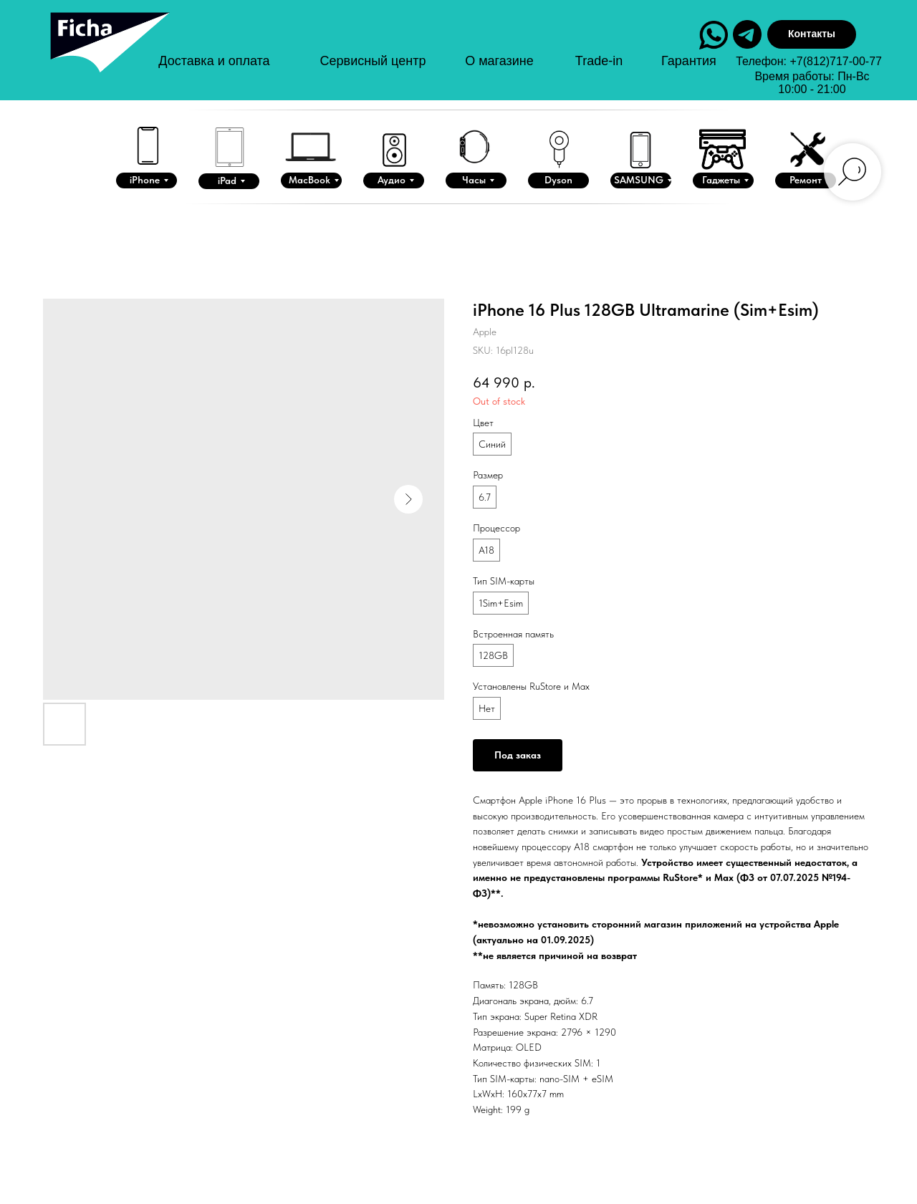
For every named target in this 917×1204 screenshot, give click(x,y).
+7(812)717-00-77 (835, 61)
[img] (108, 56)
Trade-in (599, 61)
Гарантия (688, 61)
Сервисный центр (373, 61)
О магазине (499, 61)
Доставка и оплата (213, 61)
